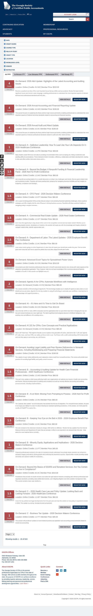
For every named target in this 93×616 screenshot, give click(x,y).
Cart (30, 14)
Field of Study (10, 59)
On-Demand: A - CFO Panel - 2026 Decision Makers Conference (43, 209)
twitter (61, 580)
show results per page (21, 82)
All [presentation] (8, 89)
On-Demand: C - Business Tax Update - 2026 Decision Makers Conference (47, 528)
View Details (65, 114)
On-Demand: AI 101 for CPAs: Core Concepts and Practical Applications (46, 341)
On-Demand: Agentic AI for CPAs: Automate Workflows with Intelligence (46, 297)
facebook (57, 580)
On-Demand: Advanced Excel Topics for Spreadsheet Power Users (44, 275)
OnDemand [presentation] (52, 89)
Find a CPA (21, 14)
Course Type (10, 55)
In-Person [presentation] (19, 89)
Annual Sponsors (46, 604)
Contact (71, 604)
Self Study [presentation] (67, 89)
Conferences (45, 587)
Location (8, 66)
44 (38, 549)
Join (6, 14)
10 (34, 549)
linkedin (65, 580)
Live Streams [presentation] (35, 89)
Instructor (9, 77)
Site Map (77, 604)
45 (41, 549)
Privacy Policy (86, 604)
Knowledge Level (11, 70)
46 (45, 549)
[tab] (7, 89)
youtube (57, 584)
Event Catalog (45, 585)
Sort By (39, 83)
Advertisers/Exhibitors (60, 604)
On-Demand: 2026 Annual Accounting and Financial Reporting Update (45, 121)
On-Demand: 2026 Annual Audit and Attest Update (37, 140)
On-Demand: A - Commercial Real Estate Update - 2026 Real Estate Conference (50, 231)
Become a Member (44, 582)
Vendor (8, 74)
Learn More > (24, 594)
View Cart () (81, 83)
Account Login (70, 14)
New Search (66, 83)
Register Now (80, 115)
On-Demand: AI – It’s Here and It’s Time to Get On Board (39, 319)
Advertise (44, 589)
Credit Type (9, 63)
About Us (13, 14)
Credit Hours (10, 51)
